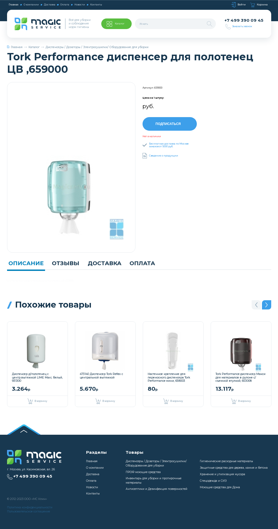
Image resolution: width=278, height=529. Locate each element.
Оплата (64, 4)
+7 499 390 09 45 (244, 20)
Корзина (259, 5)
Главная (13, 4)
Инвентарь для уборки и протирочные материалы (153, 480)
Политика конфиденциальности (29, 507)
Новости (79, 4)
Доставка (49, 4)
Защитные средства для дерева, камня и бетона (234, 467)
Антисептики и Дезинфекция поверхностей (156, 489)
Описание (26, 263)
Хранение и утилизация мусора (222, 474)
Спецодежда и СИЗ (213, 481)
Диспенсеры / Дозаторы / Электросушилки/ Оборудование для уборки (97, 47)
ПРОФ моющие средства (143, 472)
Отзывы (65, 263)
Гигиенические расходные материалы (226, 461)
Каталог (34, 47)
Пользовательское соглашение (28, 511)
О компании (31, 4)
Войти (238, 5)
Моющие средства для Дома (220, 487)
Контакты (96, 4)
